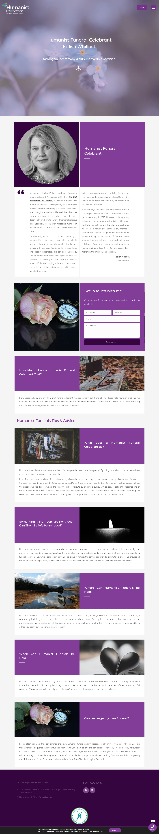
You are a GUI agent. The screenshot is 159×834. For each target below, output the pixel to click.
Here (50, 759)
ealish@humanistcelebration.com (35, 783)
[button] (153, 7)
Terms (41, 797)
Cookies (48, 797)
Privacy (35, 797)
